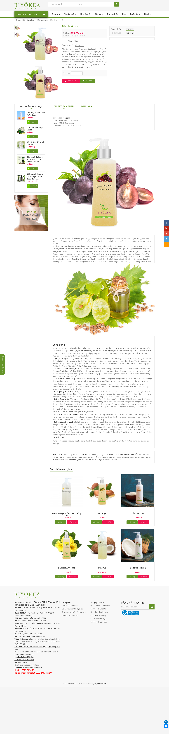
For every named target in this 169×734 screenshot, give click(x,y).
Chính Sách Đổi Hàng (98, 652)
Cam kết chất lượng (98, 645)
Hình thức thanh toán (99, 642)
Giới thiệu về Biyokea (70, 636)
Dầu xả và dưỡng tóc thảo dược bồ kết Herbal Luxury (35, 159)
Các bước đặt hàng (97, 649)
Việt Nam (130, 33)
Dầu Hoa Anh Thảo (66, 598)
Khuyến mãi (85, 14)
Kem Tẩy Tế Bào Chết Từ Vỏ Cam (36, 113)
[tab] (64, 106)
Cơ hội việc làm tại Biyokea (72, 639)
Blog (124, 14)
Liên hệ (147, 14)
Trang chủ (56, 14)
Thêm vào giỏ (70, 81)
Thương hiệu (112, 14)
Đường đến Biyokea (69, 645)
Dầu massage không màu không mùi (66, 544)
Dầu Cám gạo (138, 543)
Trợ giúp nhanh (97, 632)
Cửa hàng (99, 14)
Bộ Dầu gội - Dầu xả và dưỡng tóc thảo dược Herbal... (35, 176)
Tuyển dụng (135, 14)
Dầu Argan (102, 543)
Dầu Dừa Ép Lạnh (138, 598)
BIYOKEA (130, 29)
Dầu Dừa (102, 598)
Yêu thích (72, 552)
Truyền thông (70, 14)
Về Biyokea (66, 632)
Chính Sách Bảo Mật (98, 639)
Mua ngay (88, 81)
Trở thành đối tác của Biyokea (74, 642)
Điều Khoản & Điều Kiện (100, 636)
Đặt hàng (61, 552)
